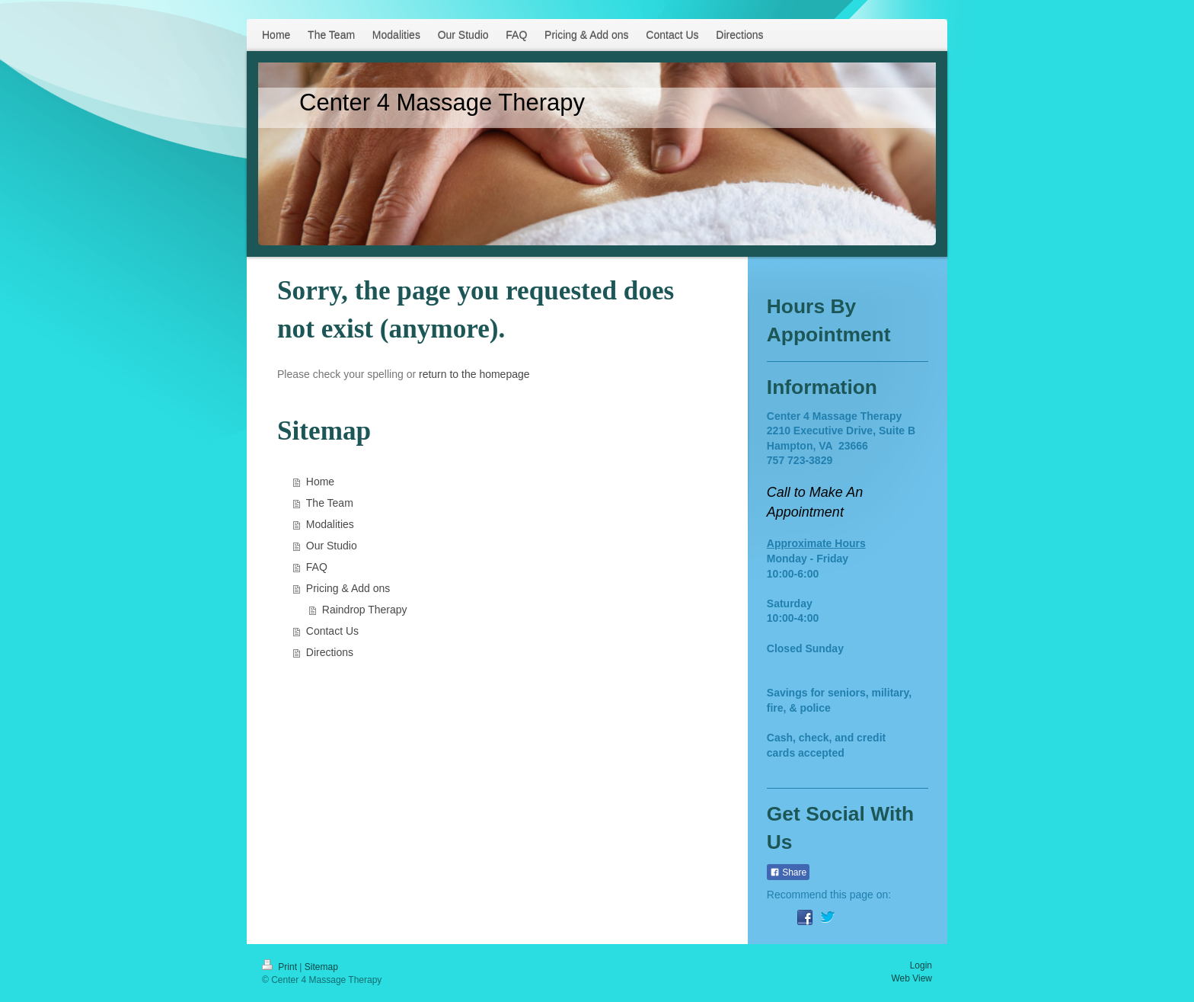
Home (320, 481)
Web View (911, 978)
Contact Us (332, 631)
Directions (329, 652)
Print (280, 967)
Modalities (330, 524)
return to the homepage (474, 374)
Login (921, 965)
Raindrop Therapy (364, 609)
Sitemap (321, 967)
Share (788, 872)
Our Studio (331, 545)
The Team (329, 503)
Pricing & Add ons (348, 588)
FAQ (316, 567)
